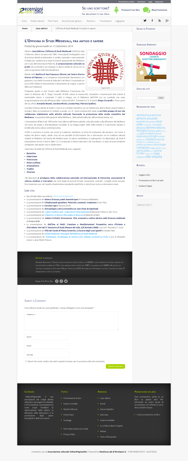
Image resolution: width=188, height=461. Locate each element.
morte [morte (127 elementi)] (160, 139)
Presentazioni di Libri (72, 401)
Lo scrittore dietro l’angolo (111, 429)
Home (24, 21)
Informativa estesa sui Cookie (75, 432)
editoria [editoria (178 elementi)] (160, 127)
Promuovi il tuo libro (130, 10)
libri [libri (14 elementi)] (144, 140)
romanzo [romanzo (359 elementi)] (142, 147)
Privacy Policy (69, 437)
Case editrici (41, 28)
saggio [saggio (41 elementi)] (152, 148)
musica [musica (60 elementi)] (139, 142)
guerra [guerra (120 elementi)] (144, 133)
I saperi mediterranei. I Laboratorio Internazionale (66, 212)
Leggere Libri (144, 175)
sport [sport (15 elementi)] (152, 151)
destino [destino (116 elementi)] (140, 127)
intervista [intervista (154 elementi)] (142, 136)
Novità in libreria (37, 21)
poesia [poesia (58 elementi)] (150, 142)
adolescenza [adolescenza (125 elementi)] (143, 114)
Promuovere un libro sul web (151, 180)
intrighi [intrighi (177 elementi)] (153, 136)
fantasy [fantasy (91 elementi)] (151, 130)
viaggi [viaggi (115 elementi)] (156, 153)
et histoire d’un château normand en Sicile (76, 237)
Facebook (61, 281)
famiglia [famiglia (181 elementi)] (141, 130)
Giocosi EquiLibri (107, 412)
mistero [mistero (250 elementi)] (151, 139)
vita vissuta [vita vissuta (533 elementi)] (153, 156)
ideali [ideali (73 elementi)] (151, 133)
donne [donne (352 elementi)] (150, 127)
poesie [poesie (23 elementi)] (156, 142)
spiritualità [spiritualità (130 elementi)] (142, 150)
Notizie (103, 434)
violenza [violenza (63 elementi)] (140, 157)
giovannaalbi (42, 46)
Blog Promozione (159, 10)
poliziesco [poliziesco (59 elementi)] (148, 144)
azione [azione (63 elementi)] (152, 121)
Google (57, 281)
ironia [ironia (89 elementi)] (161, 136)
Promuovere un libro (126, 2)
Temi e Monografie (108, 440)
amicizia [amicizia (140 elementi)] (156, 114)
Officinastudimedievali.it (63, 196)
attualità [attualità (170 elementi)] (152, 118)
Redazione (159, 2)
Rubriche (90, 21)
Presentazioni (106, 21)
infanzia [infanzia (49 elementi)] (157, 133)
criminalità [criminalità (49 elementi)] (157, 124)
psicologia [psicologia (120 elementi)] (160, 144)
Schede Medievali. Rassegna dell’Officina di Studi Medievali (70, 234)
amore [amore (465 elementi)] (141, 118)
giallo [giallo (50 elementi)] (158, 131)
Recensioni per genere (71, 21)
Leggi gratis (120, 21)
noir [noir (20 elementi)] (145, 142)
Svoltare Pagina (145, 186)
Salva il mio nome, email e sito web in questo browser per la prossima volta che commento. (66, 364)
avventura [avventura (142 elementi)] (142, 121)
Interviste (104, 418)
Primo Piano (53, 21)
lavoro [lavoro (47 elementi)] (139, 139)
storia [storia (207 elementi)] (158, 150)
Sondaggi (67, 423)
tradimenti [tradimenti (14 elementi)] (148, 154)
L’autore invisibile (70, 407)
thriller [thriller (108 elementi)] (140, 153)
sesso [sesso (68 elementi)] (158, 148)
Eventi (102, 407)
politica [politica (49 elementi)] (139, 144)
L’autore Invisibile (107, 423)
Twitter (66, 281)
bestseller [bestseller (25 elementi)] (147, 125)
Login (150, 2)
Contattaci (141, 2)
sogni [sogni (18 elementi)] (164, 148)
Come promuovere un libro (148, 417)
